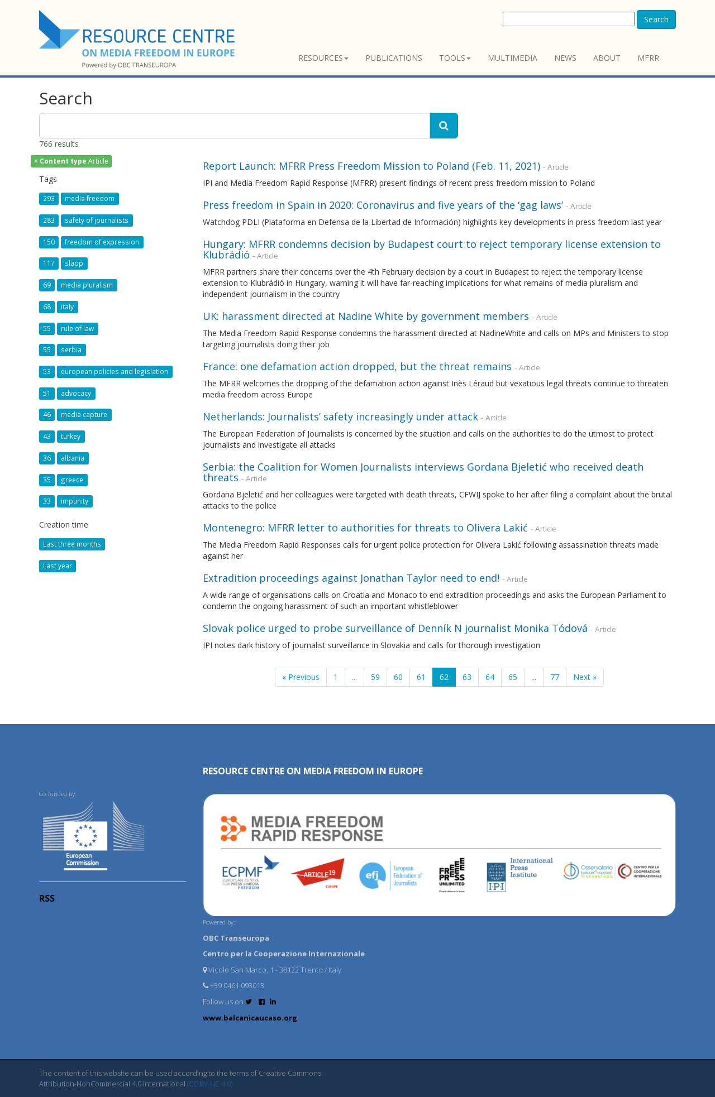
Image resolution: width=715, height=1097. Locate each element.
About (607, 57)
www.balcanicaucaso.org (250, 1018)
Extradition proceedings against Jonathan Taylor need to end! (351, 578)
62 (444, 677)
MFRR (648, 57)
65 (512, 677)
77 (554, 677)
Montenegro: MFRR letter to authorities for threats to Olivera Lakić (365, 527)
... (354, 677)
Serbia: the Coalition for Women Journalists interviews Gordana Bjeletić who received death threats (423, 472)
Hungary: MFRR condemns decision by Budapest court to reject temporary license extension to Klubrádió (432, 249)
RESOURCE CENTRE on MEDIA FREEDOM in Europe (313, 771)
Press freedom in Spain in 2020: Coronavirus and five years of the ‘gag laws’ (383, 205)
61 (421, 677)
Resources (323, 57)
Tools (455, 57)
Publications (393, 57)
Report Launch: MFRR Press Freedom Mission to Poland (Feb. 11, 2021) (371, 166)
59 (375, 677)
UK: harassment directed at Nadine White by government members (366, 316)
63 (467, 677)
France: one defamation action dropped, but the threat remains (357, 366)
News (565, 57)
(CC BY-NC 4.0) (209, 1084)
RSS (47, 898)
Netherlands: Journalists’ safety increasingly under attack (340, 416)
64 (489, 677)
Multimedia (512, 57)
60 (398, 677)
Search (656, 19)
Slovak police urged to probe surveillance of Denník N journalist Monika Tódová (395, 628)
